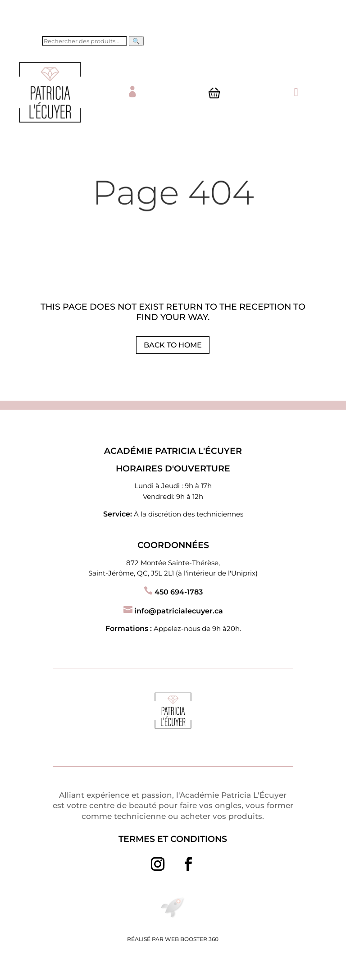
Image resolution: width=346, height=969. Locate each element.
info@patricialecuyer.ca (173, 611)
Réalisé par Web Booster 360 (173, 939)
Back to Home (173, 345)
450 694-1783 (173, 592)
